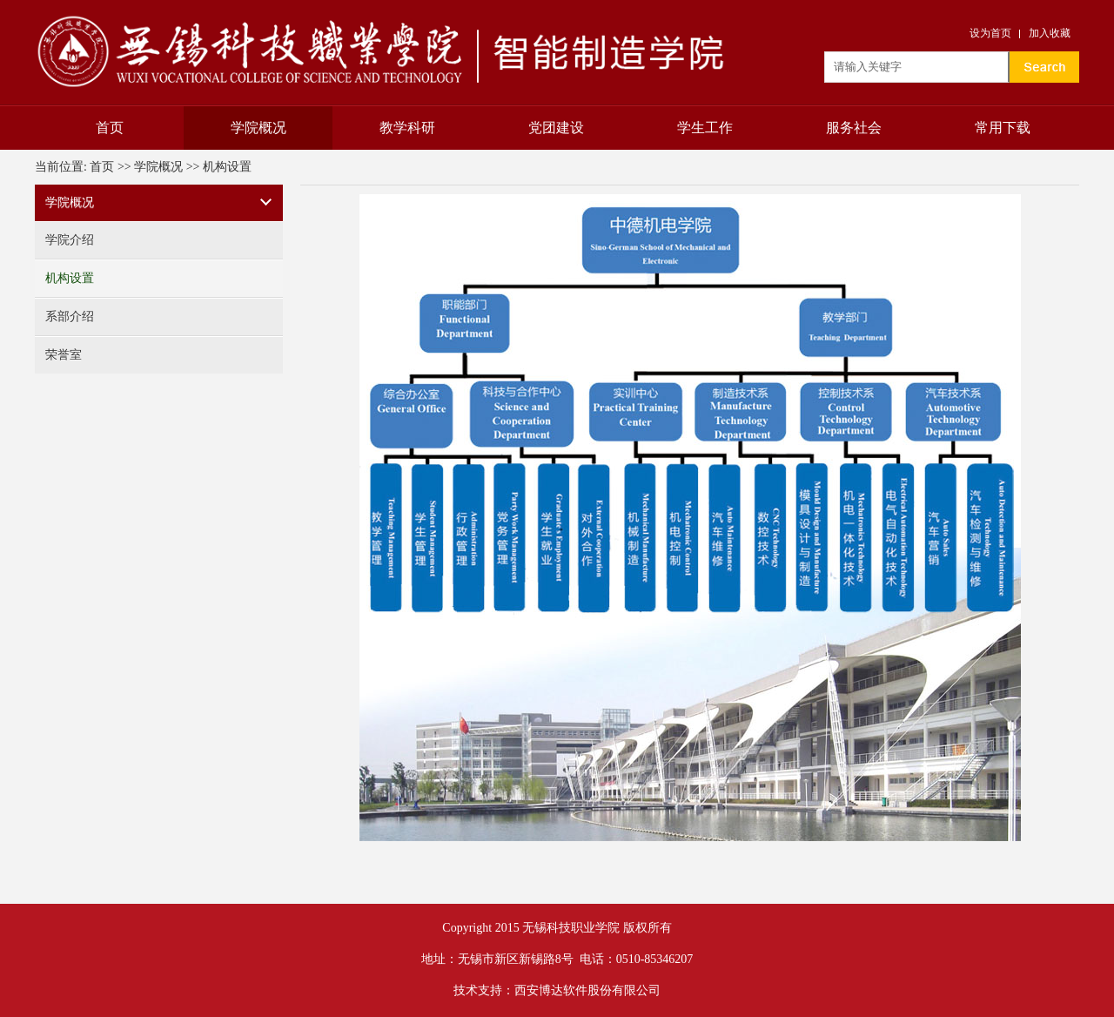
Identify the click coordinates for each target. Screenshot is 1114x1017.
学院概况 (258, 127)
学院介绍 (69, 239)
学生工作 (705, 127)
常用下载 (1002, 127)
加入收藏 (1049, 33)
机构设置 (227, 166)
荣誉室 (63, 354)
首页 (110, 127)
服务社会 (854, 127)
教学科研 (407, 127)
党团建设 (556, 127)
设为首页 (990, 33)
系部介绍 (69, 316)
